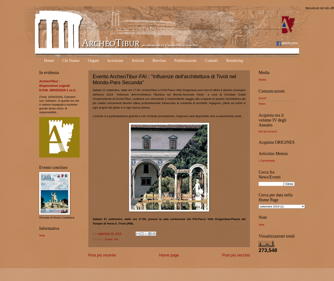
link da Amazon (268, 131)
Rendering (234, 60)
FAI (116, 239)
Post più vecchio (236, 255)
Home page (169, 255)
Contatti (211, 60)
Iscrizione (115, 60)
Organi (93, 60)
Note (42, 235)
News (262, 103)
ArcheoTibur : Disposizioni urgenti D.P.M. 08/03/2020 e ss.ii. (57, 85)
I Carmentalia (267, 160)
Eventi (108, 239)
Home (49, 60)
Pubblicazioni (185, 60)
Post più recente (102, 255)
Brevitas (159, 60)
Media (262, 79)
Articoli (138, 60)
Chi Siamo (70, 60)
